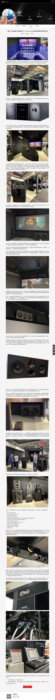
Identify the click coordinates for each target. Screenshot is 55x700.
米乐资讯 (31, 26)
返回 (27, 686)
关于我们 (18, 26)
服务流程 (24, 26)
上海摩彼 (17, 697)
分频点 (15, 337)
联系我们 (37, 26)
